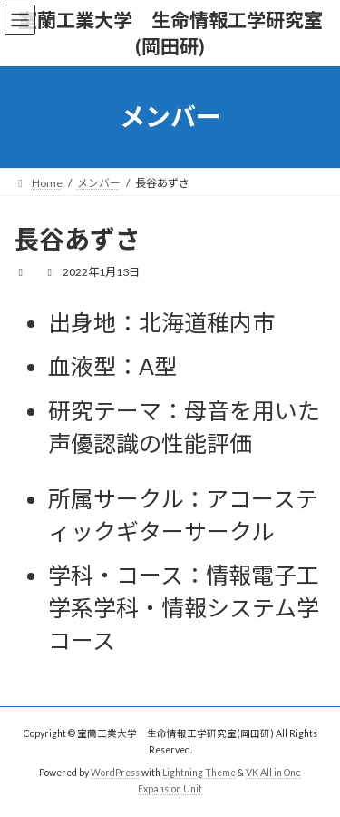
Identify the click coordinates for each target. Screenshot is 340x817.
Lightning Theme (199, 772)
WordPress (115, 772)
